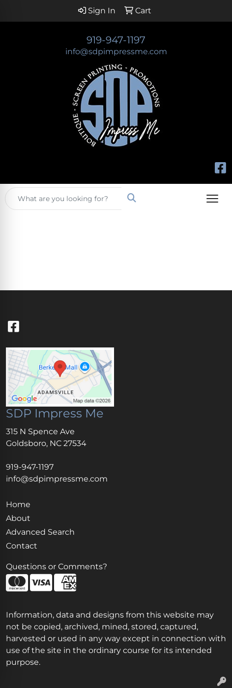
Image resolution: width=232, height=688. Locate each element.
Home (18, 504)
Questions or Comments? (56, 566)
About (18, 518)
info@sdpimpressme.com (116, 51)
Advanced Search (40, 532)
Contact (21, 545)
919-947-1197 (116, 40)
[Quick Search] (63, 198)
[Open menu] (212, 198)
